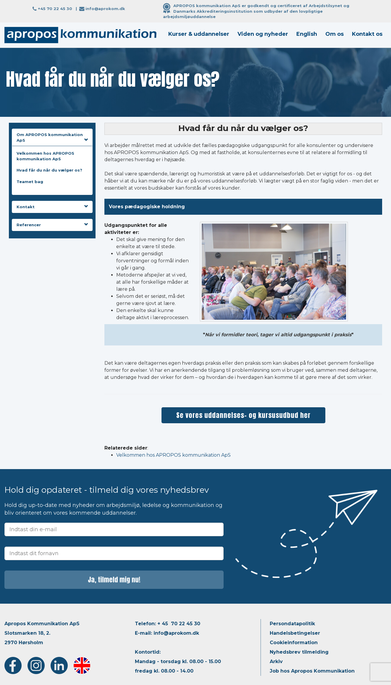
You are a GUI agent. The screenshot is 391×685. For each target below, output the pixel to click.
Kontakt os (367, 34)
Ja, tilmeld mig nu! (114, 579)
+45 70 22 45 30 (55, 8)
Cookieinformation (294, 642)
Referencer (52, 224)
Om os (334, 34)
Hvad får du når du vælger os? (49, 170)
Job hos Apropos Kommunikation (312, 671)
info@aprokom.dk (105, 8)
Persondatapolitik (292, 623)
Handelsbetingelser (295, 633)
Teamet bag (30, 181)
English (306, 34)
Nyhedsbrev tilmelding (299, 652)
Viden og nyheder (262, 34)
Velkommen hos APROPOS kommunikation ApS (173, 455)
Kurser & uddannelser (198, 34)
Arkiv (276, 661)
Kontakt (52, 206)
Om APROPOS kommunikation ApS (52, 137)
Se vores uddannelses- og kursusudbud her (243, 415)
